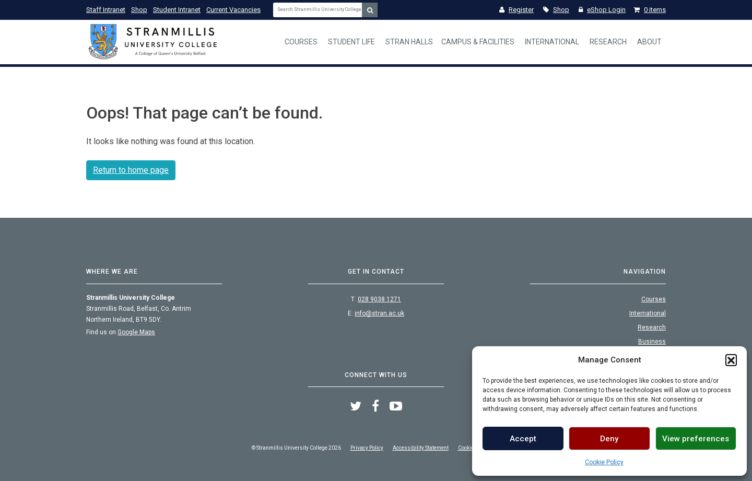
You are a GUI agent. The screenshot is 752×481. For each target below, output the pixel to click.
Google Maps (136, 332)
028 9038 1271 (379, 299)
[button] (731, 360)
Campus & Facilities (477, 42)
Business (652, 341)
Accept (523, 438)
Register (516, 10)
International (552, 42)
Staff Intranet (105, 10)
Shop (139, 10)
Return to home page (131, 170)
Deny (609, 438)
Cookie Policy (604, 462)
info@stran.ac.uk (379, 313)
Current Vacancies (233, 10)
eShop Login (602, 10)
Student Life (351, 42)
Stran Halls (409, 42)
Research (608, 42)
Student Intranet (177, 10)
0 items (649, 10)
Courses (301, 42)
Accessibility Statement (421, 448)
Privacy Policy (366, 448)
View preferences (695, 438)
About (649, 42)
